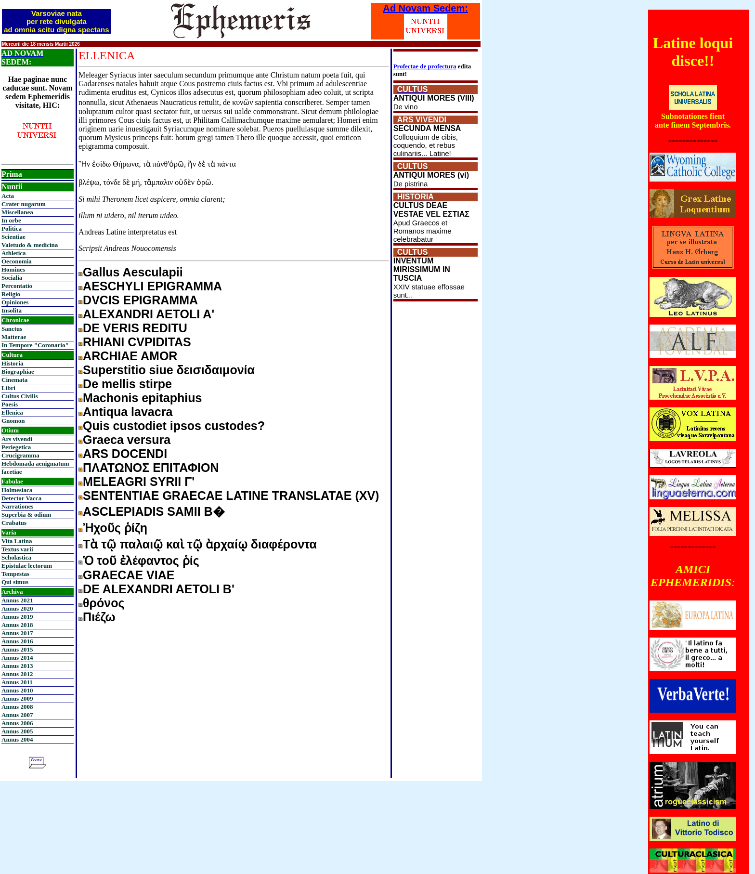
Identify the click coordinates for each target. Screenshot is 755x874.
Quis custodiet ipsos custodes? (174, 425)
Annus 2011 (17, 682)
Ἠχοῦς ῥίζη (115, 528)
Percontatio (16, 285)
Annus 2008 (17, 706)
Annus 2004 (17, 739)
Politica (11, 228)
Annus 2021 (17, 600)
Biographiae (17, 371)
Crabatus (13, 522)
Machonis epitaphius (142, 397)
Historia (12, 363)
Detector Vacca (21, 498)
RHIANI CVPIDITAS (137, 342)
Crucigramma (20, 455)
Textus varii (17, 549)
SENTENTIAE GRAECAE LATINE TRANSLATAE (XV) (231, 495)
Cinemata (14, 379)
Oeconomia (16, 261)
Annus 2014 (17, 657)
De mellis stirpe (127, 384)
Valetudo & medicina (29, 244)
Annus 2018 (17, 624)
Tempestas (15, 573)
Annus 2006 (17, 723)
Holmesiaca (16, 490)
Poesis (9, 404)
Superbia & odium (26, 514)
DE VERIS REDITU (135, 328)
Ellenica (12, 412)
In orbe (11, 220)
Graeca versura (126, 439)
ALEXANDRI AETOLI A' (148, 314)
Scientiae (13, 236)
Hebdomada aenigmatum (35, 463)
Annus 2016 (17, 641)
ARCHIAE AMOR (130, 356)
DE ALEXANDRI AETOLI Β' (158, 589)
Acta (7, 195)
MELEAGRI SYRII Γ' (139, 481)
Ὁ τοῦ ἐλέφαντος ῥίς (141, 560)
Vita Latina (16, 541)
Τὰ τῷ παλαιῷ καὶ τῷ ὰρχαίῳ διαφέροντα (200, 544)
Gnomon (13, 420)
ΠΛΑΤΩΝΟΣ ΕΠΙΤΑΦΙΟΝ (151, 467)
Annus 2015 (17, 649)
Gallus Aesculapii (132, 272)
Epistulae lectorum (26, 565)
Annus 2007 (17, 714)
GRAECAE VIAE (128, 575)
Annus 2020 (17, 608)
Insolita (11, 310)
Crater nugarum (23, 204)
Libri (8, 387)
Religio (10, 294)
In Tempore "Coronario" (35, 345)
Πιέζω (99, 617)
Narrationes (17, 506)
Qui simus (14, 582)
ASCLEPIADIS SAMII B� (153, 511)
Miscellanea (17, 212)
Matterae (13, 336)
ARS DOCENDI (125, 453)
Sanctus (11, 328)
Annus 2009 (17, 698)
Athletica (13, 253)
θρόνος (103, 603)
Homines (13, 269)
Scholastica (16, 557)
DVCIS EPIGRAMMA (140, 300)
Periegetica (16, 447)
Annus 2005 (17, 731)
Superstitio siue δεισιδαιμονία (169, 370)
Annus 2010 (17, 690)
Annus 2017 (17, 633)
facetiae (11, 471)
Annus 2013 (17, 665)
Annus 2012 (17, 674)
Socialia (11, 277)
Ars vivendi (16, 439)
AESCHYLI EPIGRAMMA (152, 286)
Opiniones (14, 302)
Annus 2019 (17, 616)
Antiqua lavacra (127, 411)
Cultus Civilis (19, 396)
